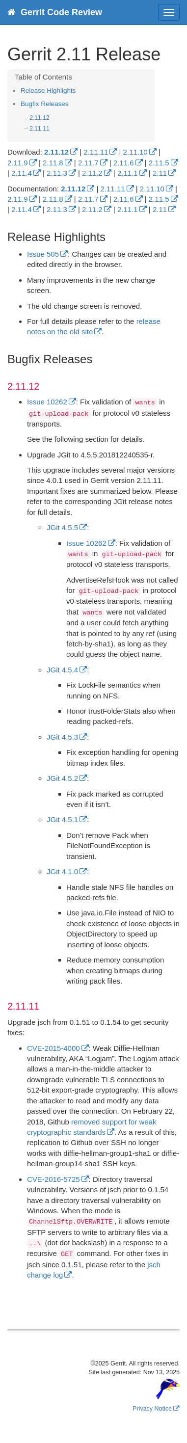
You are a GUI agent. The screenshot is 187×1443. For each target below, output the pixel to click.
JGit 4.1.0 (62, 871)
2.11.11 (39, 128)
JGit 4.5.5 (62, 527)
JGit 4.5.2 (62, 778)
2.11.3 (57, 173)
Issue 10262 (47, 402)
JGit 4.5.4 (62, 670)
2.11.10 (135, 152)
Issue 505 (43, 254)
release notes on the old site (93, 326)
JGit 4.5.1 (62, 819)
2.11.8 (53, 163)
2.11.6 (123, 163)
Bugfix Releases (45, 103)
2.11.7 (88, 163)
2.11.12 (39, 117)
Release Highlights (48, 90)
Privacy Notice (152, 1408)
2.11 (160, 173)
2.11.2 (92, 173)
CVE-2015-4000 (53, 1048)
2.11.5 (159, 163)
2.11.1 (127, 173)
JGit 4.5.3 (62, 737)
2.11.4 (21, 173)
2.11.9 (17, 163)
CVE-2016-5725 (53, 1179)
